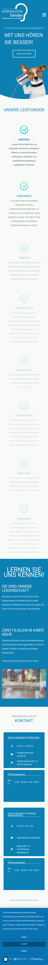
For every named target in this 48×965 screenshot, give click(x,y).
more (24, 951)
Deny (24, 937)
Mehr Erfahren (24, 54)
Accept (24, 944)
